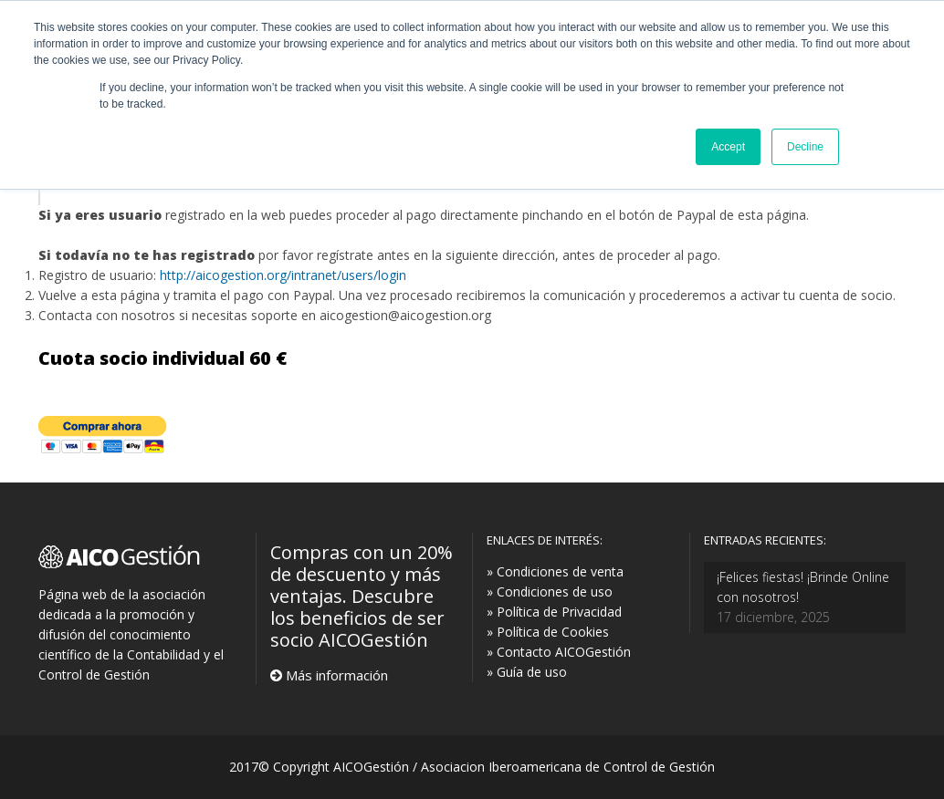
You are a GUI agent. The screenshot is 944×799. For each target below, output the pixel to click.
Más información (335, 675)
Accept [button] (728, 146)
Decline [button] (805, 146)
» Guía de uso (527, 671)
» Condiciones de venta (555, 571)
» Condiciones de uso (550, 591)
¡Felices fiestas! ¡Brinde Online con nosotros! (803, 587)
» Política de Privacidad (554, 611)
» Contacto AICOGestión (559, 651)
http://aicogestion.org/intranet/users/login (283, 275)
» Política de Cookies (548, 631)
